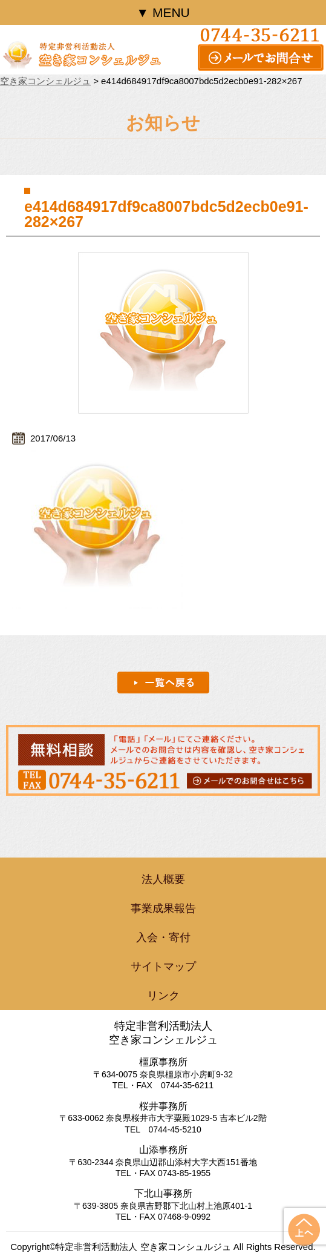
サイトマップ (163, 966)
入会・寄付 (163, 937)
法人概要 (163, 879)
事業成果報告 (163, 908)
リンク (163, 996)
